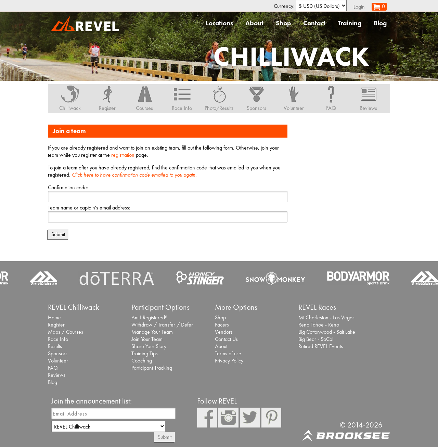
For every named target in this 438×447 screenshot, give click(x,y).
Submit (164, 436)
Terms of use (228, 353)
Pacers (222, 324)
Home (54, 317)
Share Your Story (148, 346)
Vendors (224, 331)
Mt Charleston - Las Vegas (326, 317)
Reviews (56, 375)
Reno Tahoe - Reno (318, 324)
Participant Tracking (151, 367)
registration (122, 154)
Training (349, 23)
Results (55, 346)
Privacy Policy (229, 360)
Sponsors (57, 353)
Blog (380, 23)
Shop (283, 23)
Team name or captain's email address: (89, 207)
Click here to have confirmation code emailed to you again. (134, 174)
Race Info (58, 339)
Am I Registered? (149, 317)
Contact (314, 23)
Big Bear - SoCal (315, 339)
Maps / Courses (65, 331)
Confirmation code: (68, 187)
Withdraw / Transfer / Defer (162, 324)
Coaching (141, 360)
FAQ (53, 367)
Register (56, 324)
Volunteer (58, 360)
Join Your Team (147, 339)
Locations (219, 23)
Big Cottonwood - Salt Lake (326, 331)
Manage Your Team (152, 331)
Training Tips (144, 353)
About (254, 23)
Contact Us (226, 339)
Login (359, 6)
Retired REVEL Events (320, 346)
